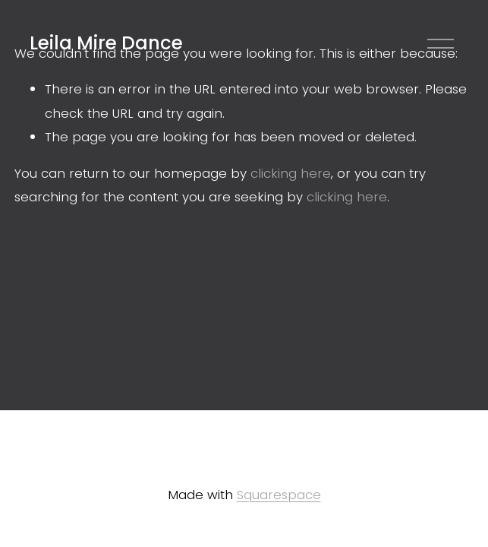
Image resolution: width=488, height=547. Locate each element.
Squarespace (279, 494)
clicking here (290, 173)
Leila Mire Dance (106, 43)
